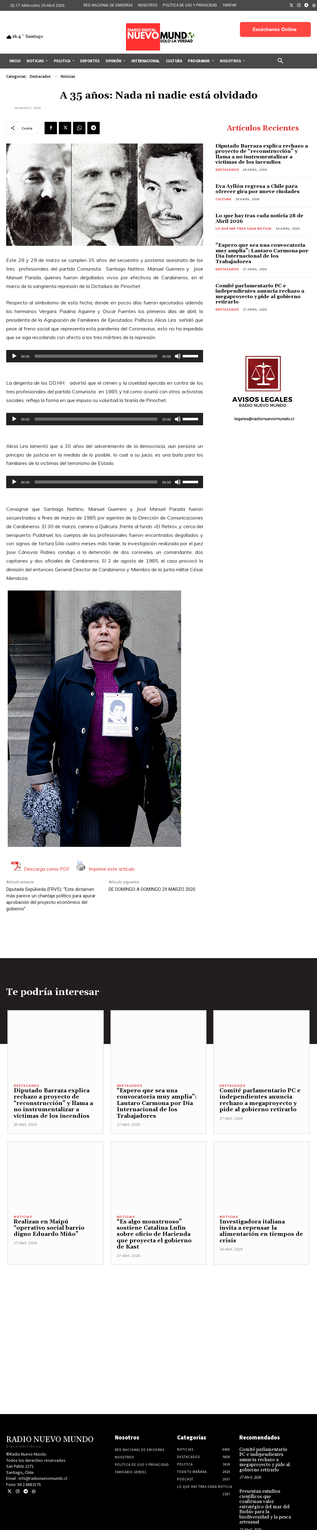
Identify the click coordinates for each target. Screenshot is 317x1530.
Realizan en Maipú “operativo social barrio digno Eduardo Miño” (55, 1229)
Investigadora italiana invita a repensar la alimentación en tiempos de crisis (261, 1229)
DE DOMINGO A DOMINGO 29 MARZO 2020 (152, 889)
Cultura (223, 199)
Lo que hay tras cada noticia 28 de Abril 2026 (259, 218)
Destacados (40, 77)
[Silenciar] (178, 356)
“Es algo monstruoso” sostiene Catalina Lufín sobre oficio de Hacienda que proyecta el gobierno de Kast (157, 1232)
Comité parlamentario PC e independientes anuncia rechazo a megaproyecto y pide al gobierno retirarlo (259, 294)
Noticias (68, 77)
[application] (104, 356)
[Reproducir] (14, 356)
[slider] (96, 356)
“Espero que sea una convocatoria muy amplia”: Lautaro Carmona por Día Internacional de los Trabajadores (261, 253)
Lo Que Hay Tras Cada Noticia (243, 229)
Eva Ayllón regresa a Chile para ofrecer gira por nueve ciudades (257, 189)
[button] (280, 61)
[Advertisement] (158, 1302)
